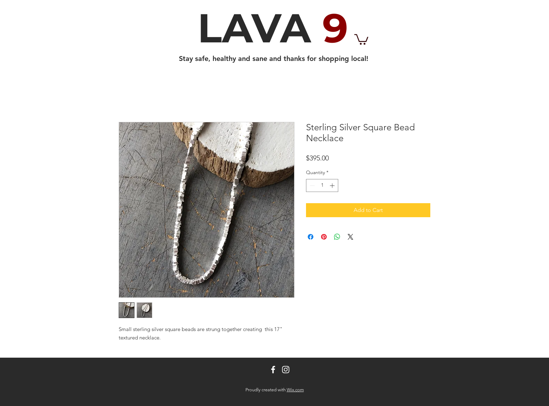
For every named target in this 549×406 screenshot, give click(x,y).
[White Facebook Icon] (273, 369)
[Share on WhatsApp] (337, 237)
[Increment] (332, 185)
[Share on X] (350, 237)
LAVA (272, 28)
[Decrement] (311, 185)
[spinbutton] (322, 185)
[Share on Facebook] (310, 237)
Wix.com (295, 389)
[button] (361, 39)
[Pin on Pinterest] (324, 237)
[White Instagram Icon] (286, 369)
